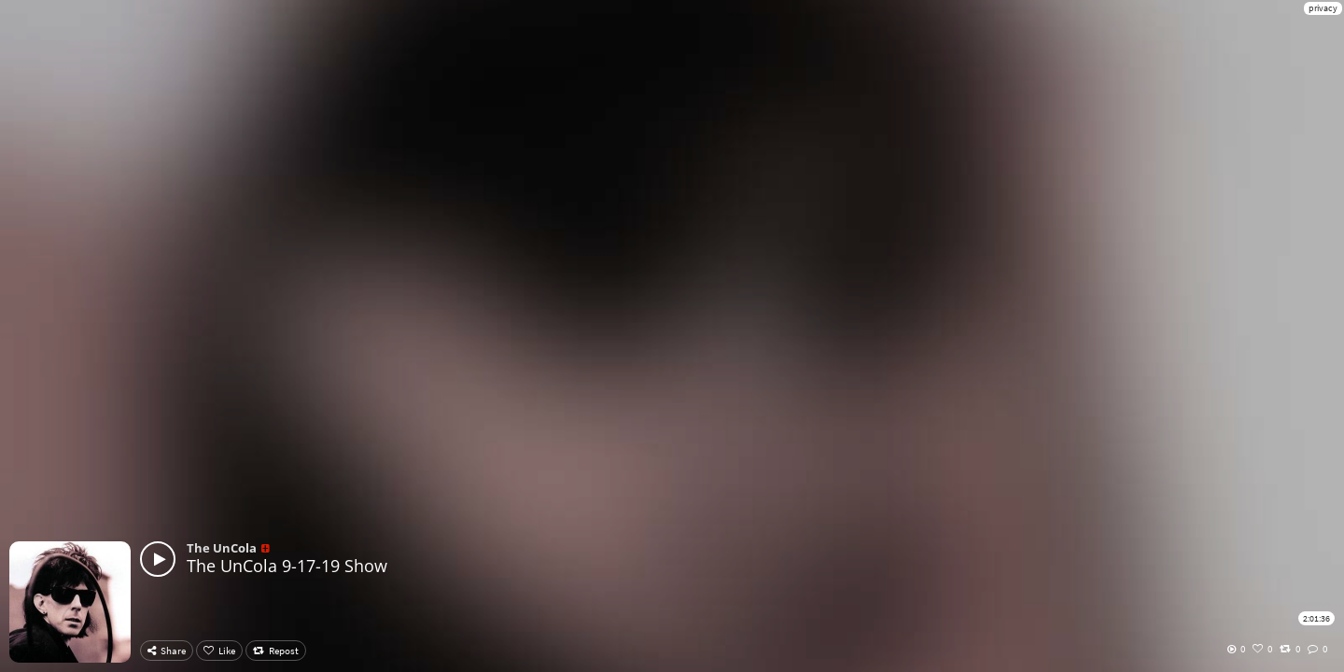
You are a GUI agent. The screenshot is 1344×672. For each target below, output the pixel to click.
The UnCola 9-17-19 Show (287, 565)
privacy (1323, 8)
